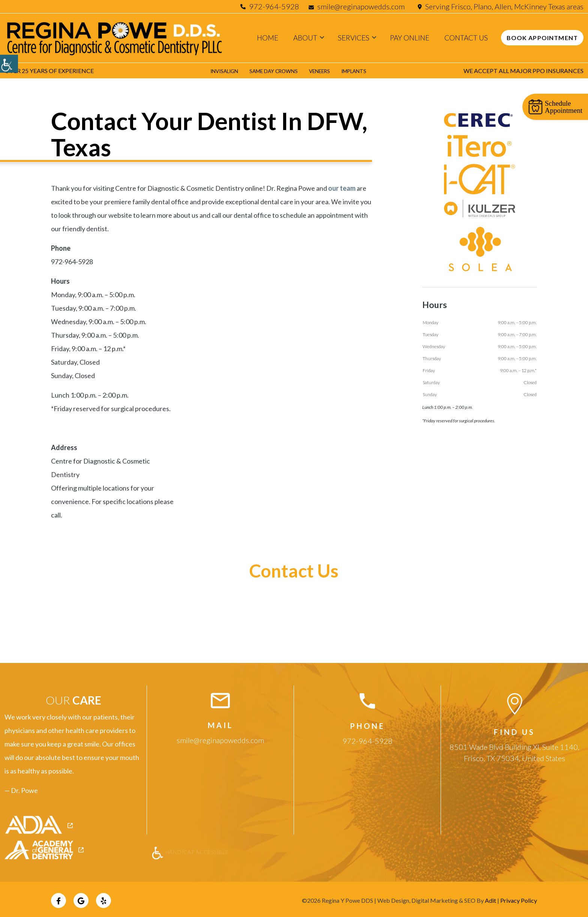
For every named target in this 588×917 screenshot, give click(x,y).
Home (267, 37)
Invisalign (215, 70)
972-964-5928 (274, 6)
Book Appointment (542, 37)
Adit (490, 898)
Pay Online (409, 37)
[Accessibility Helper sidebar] (9, 64)
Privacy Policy (518, 898)
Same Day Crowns (271, 70)
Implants (364, 70)
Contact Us (466, 37)
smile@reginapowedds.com (357, 6)
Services (353, 37)
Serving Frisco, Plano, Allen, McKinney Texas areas (504, 6)
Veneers (325, 70)
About (305, 37)
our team (342, 188)
